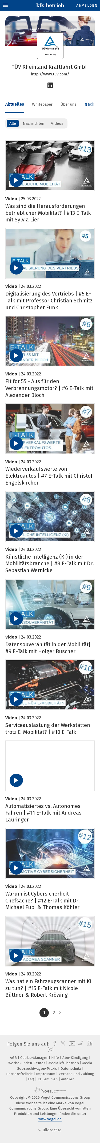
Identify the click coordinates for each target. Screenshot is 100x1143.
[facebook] (53, 1044)
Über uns (69, 104)
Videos (57, 123)
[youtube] (71, 1044)
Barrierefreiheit (20, 1074)
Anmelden (86, 5)
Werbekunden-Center (27, 1063)
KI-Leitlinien (48, 1079)
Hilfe (55, 1057)
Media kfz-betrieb (64, 1063)
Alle (12, 123)
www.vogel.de (50, 1119)
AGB (14, 1057)
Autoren (67, 1079)
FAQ (31, 1079)
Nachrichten (33, 123)
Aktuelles (14, 104)
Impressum (46, 1074)
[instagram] (50, 1050)
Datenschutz (71, 1068)
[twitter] (61, 1044)
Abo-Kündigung (75, 1057)
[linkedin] (89, 1044)
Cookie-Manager (34, 1057)
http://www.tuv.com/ (50, 74)
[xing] (80, 1044)
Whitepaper (42, 104)
